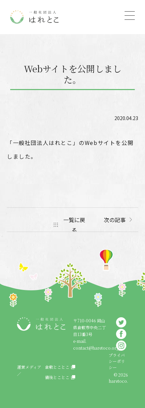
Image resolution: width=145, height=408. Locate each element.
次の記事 (115, 220)
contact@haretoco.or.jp (97, 348)
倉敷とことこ (57, 367)
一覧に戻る (74, 225)
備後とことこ (57, 377)
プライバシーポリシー (117, 361)
